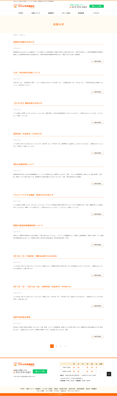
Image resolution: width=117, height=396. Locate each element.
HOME (20, 13)
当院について (35, 13)
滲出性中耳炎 (63, 388)
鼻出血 (88, 388)
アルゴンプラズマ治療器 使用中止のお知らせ (33, 195)
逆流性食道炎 (81, 388)
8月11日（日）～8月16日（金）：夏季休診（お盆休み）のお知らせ (42, 286)
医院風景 (81, 13)
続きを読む (98, 61)
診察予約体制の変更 (22, 317)
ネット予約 (49, 391)
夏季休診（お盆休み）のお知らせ (27, 133)
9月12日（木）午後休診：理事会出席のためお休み (35, 256)
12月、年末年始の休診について (27, 72)
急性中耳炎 (72, 388)
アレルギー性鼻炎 (47, 388)
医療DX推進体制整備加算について (28, 225)
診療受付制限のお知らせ (23, 42)
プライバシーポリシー (73, 391)
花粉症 (56, 388)
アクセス (96, 13)
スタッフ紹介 (66, 13)
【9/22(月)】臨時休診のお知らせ (27, 103)
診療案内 (51, 13)
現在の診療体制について (23, 164)
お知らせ (63, 391)
